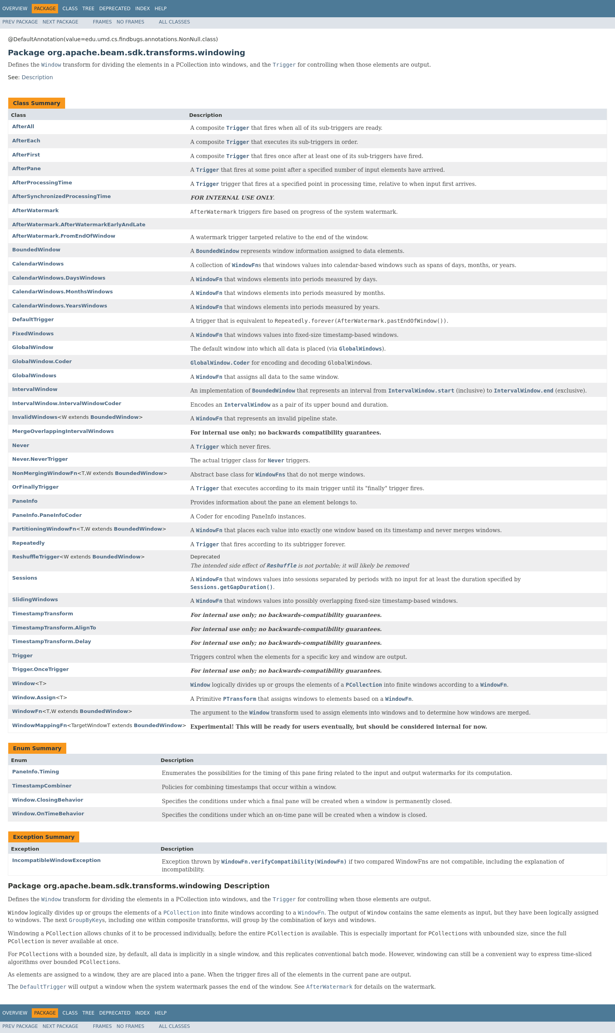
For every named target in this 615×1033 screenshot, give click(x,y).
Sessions (24, 578)
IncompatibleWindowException (56, 860)
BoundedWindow (36, 250)
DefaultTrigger (33, 319)
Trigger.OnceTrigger (40, 669)
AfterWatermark (35, 210)
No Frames (130, 22)
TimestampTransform (42, 614)
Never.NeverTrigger (40, 459)
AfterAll (23, 126)
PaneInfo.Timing (35, 772)
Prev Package (20, 22)
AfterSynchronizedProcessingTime (61, 196)
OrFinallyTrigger (35, 487)
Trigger (22, 655)
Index (142, 8)
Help (161, 8)
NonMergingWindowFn (44, 473)
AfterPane (26, 168)
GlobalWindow (32, 347)
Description (37, 77)
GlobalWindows (34, 375)
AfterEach (26, 141)
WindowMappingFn (39, 725)
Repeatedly (28, 543)
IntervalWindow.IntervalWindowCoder (66, 403)
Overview (14, 8)
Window (23, 683)
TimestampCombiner (42, 786)
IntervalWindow (35, 389)
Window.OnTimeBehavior (48, 814)
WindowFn (27, 711)
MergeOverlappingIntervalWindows (63, 431)
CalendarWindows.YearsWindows (59, 306)
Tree (88, 8)
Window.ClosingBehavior (47, 800)
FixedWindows (33, 333)
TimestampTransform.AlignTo (54, 628)
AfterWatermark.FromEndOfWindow (63, 236)
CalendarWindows (38, 264)
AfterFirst (26, 155)
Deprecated (115, 8)
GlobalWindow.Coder (42, 361)
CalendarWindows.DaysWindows (59, 278)
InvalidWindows (35, 417)
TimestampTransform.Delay (51, 641)
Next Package (60, 22)
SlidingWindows (35, 599)
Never (20, 445)
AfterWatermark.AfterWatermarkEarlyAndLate (79, 224)
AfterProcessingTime (42, 183)
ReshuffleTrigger (36, 557)
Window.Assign (34, 697)
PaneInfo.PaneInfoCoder (47, 515)
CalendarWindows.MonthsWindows (62, 292)
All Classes (174, 22)
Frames (102, 22)
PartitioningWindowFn (44, 529)
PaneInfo (25, 501)
